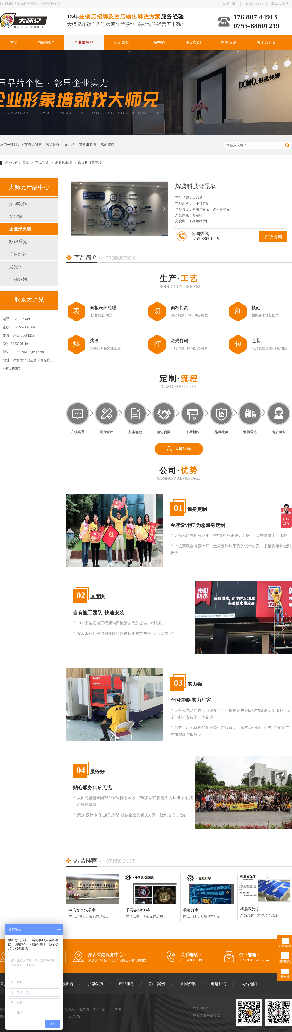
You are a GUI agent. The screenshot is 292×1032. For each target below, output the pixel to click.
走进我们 (218, 984)
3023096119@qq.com (29, 352)
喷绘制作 (53, 144)
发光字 (15, 266)
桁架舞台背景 (31, 144)
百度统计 (75, 1016)
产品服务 (126, 984)
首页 (14, 42)
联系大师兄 (279, 4)
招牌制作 (46, 42)
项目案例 (193, 42)
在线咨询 (273, 236)
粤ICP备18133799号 (107, 1009)
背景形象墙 (87, 144)
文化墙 (69, 144)
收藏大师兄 (254, 4)
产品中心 (157, 42)
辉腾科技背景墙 (90, 163)
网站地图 (230, 4)
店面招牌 (107, 144)
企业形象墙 (83, 42)
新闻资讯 (229, 42)
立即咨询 (183, 449)
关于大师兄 (266, 42)
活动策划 (121, 42)
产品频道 (42, 163)
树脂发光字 (250, 909)
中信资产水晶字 (82, 910)
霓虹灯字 (191, 910)
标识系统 (18, 241)
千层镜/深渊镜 (138, 910)
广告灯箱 (18, 254)
